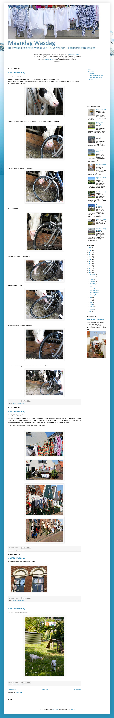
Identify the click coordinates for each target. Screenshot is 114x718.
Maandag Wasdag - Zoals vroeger (101, 178)
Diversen (14, 403)
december (93, 274)
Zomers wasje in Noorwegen (100, 205)
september (93, 281)
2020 (90, 247)
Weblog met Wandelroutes (95, 77)
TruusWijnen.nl (92, 73)
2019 (90, 250)
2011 (90, 268)
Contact (90, 69)
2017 (90, 254)
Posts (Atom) (19, 692)
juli (91, 286)
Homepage (45, 689)
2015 (90, 259)
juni (91, 297)
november (93, 277)
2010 (90, 270)
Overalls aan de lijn (101, 192)
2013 (90, 263)
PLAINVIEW (55, 709)
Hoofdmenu (91, 71)
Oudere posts (77, 689)
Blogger (73, 709)
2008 (90, 312)
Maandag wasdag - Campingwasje (101, 123)
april (91, 302)
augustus (92, 283)
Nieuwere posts (12, 689)
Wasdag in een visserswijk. (95, 319)
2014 (90, 261)
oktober (92, 279)
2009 (90, 272)
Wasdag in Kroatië (101, 137)
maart (91, 304)
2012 (90, 266)
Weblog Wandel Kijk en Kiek (95, 75)
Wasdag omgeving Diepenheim (101, 229)
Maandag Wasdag (16, 72)
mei (91, 300)
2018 (90, 252)
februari (92, 306)
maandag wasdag (21, 403)
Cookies (90, 79)
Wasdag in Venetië (101, 164)
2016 (90, 257)
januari (92, 309)
